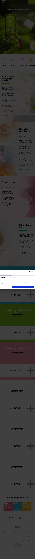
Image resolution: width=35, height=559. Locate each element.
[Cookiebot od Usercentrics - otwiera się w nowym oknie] (30, 271)
